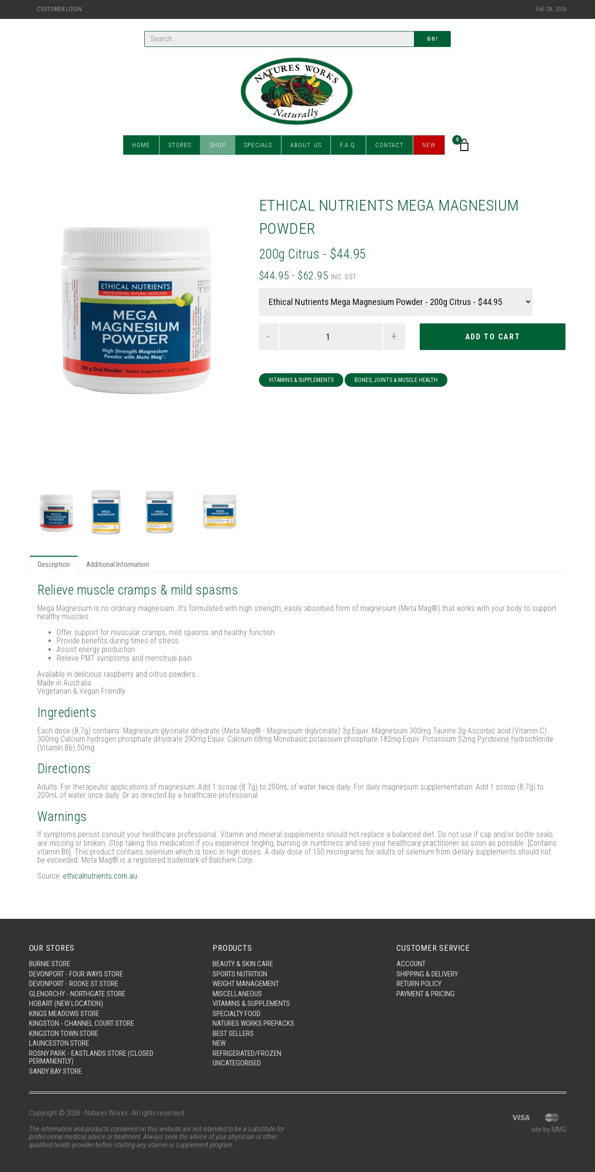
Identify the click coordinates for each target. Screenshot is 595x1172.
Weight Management (246, 983)
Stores (179, 145)
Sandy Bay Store (55, 1071)
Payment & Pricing (426, 993)
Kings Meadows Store (64, 1013)
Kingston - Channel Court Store (81, 1023)
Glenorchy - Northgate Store (77, 993)
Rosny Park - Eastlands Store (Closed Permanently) (91, 1057)
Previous (45, 339)
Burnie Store (49, 963)
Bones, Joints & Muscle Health (396, 380)
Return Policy (419, 983)
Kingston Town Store (63, 1033)
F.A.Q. (348, 145)
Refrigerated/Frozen (247, 1053)
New (429, 145)
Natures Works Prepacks (253, 1023)
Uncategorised (237, 1063)
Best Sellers (233, 1033)
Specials (258, 145)
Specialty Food (236, 1013)
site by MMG (548, 1129)
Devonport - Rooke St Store (73, 983)
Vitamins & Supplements (301, 380)
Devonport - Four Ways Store (76, 974)
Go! (432, 39)
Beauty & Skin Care (243, 963)
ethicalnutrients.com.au (100, 876)
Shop (218, 145)
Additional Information (117, 564)
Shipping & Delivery (427, 974)
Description (54, 564)
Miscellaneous (237, 993)
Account (411, 963)
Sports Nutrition (240, 974)
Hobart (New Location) (66, 1003)
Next (228, 339)
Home (141, 145)
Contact (389, 145)
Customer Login (59, 9)
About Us (305, 145)
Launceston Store (59, 1043)
